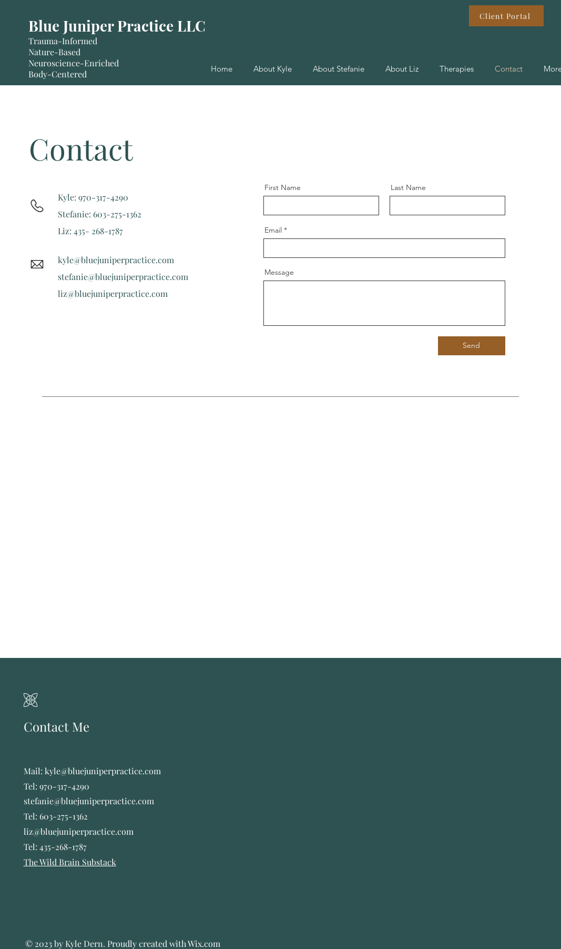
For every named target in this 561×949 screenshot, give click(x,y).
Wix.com (204, 943)
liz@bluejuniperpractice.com (113, 293)
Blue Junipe (67, 25)
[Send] (471, 345)
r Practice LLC (156, 25)
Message (279, 272)
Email (273, 230)
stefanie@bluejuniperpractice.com (123, 276)
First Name (282, 187)
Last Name (408, 187)
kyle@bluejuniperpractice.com (116, 259)
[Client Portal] (506, 15)
